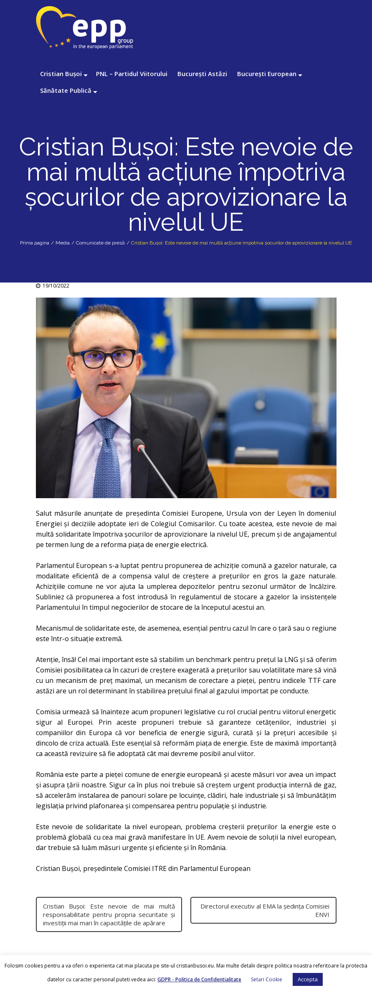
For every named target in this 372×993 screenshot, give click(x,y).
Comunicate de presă (100, 243)
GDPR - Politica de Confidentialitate (199, 979)
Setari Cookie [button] (266, 979)
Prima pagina (34, 243)
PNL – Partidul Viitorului (131, 73)
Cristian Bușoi (61, 73)
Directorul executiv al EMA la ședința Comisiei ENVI (264, 910)
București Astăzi (202, 73)
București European (266, 73)
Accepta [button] (308, 979)
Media (63, 243)
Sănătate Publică (65, 90)
